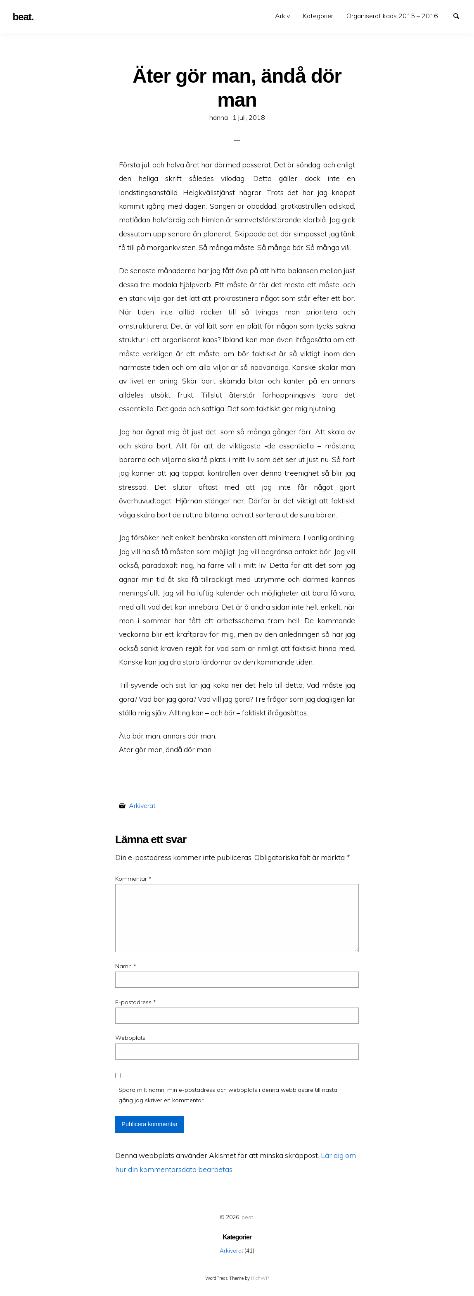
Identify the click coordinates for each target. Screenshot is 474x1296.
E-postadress (135, 1002)
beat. (248, 1216)
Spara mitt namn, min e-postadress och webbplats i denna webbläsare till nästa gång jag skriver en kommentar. (227, 1095)
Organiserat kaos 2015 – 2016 (392, 16)
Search (460, 15)
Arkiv (282, 16)
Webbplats (130, 1037)
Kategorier (318, 16)
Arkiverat (142, 805)
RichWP (260, 1278)
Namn (125, 966)
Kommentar (133, 878)
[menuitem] (282, 16)
